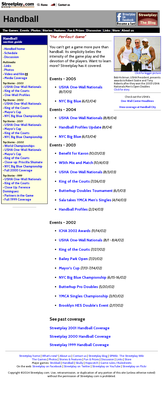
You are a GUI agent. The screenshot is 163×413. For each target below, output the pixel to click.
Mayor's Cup (12, 112)
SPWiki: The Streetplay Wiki (126, 355)
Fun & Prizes (91, 359)
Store (128, 359)
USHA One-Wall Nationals (22, 87)
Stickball (55, 362)
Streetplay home (29, 355)
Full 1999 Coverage (17, 199)
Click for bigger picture (137, 72)
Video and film (14, 74)
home (14, 49)
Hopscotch (91, 362)
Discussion (11, 57)
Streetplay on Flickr (134, 366)
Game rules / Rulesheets (115, 362)
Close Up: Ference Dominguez (16, 189)
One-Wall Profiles (17, 95)
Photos (9, 70)
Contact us (79, 355)
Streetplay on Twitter (77, 366)
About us (65, 355)
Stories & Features (70, 359)
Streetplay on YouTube (106, 366)
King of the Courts (16, 91)
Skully (79, 362)
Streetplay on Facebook (47, 366)
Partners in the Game (19, 195)
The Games (39, 359)
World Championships (19, 146)
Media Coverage (15, 78)
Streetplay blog (97, 355)
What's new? (50, 355)
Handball (68, 362)
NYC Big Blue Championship (23, 116)
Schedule (10, 53)
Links (7, 66)
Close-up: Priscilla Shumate (23, 162)
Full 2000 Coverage (18, 170)
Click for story (121, 89)
